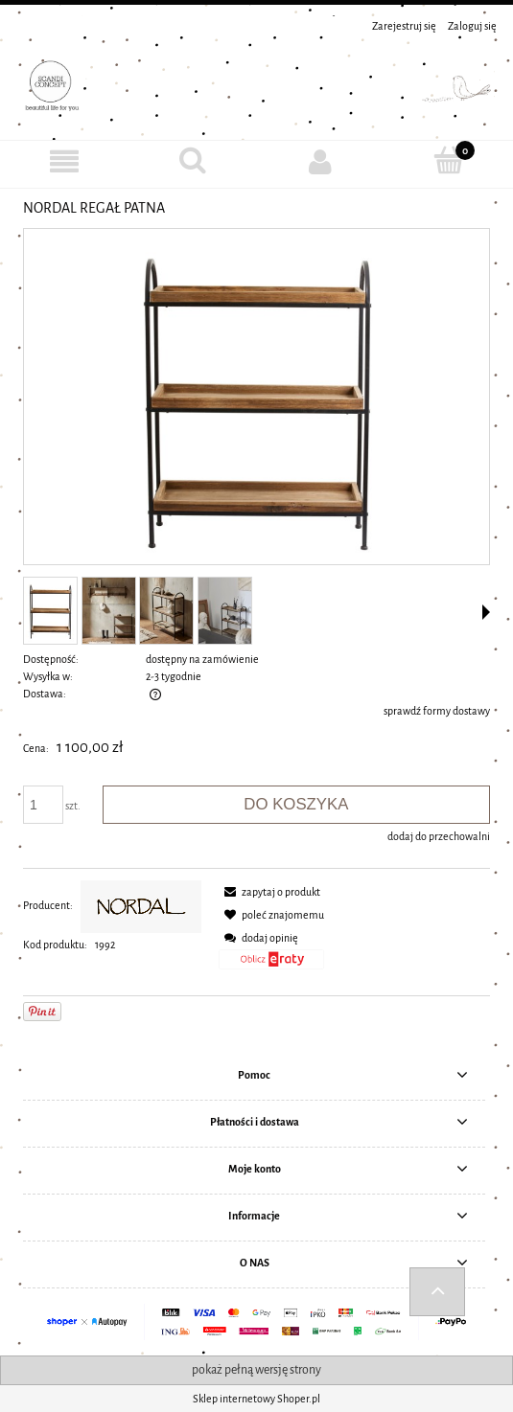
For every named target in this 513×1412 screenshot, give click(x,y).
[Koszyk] (448, 160)
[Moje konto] (321, 161)
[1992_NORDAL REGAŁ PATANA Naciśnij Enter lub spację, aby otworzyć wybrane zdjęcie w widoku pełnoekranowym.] (256, 398)
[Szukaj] (192, 160)
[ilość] (43, 805)
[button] (486, 612)
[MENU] (64, 161)
